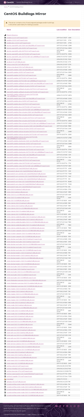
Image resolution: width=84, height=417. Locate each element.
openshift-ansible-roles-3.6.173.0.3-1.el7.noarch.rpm (23, 160)
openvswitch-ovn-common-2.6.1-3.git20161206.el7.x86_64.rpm (27, 176)
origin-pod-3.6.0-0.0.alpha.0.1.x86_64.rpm (20, 316)
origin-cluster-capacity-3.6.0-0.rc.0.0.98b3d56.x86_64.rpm (25, 230)
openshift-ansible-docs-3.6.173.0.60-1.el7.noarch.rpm (24, 107)
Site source (40, 414)
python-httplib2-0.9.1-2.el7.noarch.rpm (19, 368)
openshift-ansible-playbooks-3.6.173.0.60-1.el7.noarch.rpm (25, 149)
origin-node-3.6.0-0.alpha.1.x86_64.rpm (19, 305)
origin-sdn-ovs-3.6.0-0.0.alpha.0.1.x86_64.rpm (21, 330)
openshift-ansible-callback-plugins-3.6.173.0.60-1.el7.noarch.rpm (27, 92)
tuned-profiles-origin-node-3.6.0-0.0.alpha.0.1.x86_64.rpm (25, 384)
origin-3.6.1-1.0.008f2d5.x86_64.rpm (18, 200)
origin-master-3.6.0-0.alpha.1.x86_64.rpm (20, 291)
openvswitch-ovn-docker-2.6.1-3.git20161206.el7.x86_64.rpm (26, 179)
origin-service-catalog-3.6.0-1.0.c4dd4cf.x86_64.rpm (23, 347)
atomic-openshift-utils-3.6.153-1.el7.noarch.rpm (22, 48)
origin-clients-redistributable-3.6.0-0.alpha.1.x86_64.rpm (25, 219)
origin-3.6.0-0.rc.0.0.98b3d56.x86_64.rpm (20, 194)
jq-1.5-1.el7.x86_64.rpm (14, 59)
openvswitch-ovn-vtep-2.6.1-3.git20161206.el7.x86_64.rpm (25, 184)
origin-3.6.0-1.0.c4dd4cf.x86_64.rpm (18, 197)
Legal (28, 414)
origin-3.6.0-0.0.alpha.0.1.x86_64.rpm (18, 189)
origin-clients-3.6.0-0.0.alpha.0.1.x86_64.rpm (21, 203)
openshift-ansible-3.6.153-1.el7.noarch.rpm (20, 72)
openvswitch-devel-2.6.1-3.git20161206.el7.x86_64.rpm (24, 171)
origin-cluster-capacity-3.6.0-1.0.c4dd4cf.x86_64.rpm (24, 233)
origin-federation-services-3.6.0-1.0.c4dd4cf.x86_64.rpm (24, 283)
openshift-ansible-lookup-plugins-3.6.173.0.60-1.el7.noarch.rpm (27, 134)
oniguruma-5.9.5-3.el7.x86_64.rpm (18, 64)
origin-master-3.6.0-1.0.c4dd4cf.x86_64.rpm (21, 297)
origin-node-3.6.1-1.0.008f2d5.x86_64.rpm (20, 313)
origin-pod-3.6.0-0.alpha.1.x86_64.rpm (19, 319)
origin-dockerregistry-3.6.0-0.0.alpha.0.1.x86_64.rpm (23, 253)
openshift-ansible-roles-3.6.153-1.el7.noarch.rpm (22, 157)
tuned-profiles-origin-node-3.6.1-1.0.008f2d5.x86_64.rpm (25, 395)
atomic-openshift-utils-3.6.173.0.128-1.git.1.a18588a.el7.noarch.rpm (28, 56)
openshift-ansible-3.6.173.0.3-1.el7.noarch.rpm (21, 75)
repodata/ (10, 379)
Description (76, 29)
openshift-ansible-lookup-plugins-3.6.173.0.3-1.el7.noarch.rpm (27, 131)
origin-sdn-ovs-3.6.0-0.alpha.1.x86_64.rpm (20, 332)
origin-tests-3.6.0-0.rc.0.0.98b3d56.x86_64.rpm (22, 357)
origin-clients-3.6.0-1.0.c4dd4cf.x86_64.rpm (20, 211)
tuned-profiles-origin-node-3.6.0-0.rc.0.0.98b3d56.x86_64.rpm (27, 389)
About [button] (76, 2)
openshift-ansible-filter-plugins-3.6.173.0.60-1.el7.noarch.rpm (26, 121)
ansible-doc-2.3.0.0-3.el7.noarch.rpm (19, 43)
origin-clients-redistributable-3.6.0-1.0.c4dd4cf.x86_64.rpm (26, 225)
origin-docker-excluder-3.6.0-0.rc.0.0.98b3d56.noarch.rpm (26, 244)
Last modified (62, 29)
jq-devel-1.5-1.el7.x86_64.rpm (16, 62)
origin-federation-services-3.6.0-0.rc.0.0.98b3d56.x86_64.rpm (26, 280)
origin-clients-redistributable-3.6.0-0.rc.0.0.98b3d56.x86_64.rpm (27, 222)
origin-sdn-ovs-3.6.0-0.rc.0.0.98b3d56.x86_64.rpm (23, 335)
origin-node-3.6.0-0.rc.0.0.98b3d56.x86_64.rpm (22, 308)
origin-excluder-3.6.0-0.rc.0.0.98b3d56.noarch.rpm (23, 272)
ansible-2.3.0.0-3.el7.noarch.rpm (17, 40)
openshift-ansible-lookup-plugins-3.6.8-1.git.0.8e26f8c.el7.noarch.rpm (29, 126)
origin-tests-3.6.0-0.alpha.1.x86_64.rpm (19, 355)
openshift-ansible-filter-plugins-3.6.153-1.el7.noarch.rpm (25, 115)
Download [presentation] (68, 2)
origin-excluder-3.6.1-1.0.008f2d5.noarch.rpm (21, 278)
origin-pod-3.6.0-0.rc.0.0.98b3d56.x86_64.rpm (21, 321)
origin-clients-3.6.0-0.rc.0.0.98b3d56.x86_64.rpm (22, 208)
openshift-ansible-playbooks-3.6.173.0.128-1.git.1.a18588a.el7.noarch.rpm (30, 152)
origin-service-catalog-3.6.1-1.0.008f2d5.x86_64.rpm (23, 349)
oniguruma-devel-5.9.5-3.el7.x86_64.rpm (20, 67)
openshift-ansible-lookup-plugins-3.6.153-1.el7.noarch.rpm (26, 128)
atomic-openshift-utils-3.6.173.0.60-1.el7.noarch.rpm (23, 54)
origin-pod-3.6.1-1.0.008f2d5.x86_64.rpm (20, 327)
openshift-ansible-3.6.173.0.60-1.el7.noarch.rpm (22, 78)
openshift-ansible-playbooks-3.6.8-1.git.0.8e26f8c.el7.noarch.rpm (28, 141)
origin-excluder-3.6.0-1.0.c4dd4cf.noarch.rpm (21, 275)
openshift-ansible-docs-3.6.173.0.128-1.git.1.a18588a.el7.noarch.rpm (28, 109)
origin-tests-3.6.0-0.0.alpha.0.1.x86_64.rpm (20, 352)
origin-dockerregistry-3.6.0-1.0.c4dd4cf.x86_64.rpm (23, 261)
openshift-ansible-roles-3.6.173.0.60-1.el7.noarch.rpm (24, 163)
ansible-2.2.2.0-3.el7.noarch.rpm (17, 38)
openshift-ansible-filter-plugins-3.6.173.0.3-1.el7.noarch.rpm (26, 118)
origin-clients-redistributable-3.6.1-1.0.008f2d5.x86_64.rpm (26, 228)
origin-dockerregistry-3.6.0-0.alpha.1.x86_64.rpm (22, 255)
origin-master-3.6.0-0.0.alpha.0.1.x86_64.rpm (21, 289)
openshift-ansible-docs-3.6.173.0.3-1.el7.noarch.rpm (23, 104)
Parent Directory (12, 35)
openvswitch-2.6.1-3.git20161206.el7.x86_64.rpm (22, 168)
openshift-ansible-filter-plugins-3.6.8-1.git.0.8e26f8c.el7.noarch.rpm (29, 112)
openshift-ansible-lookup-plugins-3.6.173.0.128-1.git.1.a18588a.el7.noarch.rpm (22, 137)
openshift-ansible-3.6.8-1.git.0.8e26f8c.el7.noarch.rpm (24, 70)
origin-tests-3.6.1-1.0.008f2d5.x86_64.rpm (20, 363)
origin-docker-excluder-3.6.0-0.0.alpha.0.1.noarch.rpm (24, 239)
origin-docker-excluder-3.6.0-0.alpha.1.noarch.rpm (23, 242)
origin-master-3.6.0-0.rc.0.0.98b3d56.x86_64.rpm (22, 294)
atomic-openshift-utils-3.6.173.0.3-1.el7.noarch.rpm (23, 51)
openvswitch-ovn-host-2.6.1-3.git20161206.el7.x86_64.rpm (25, 181)
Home (6, 7)
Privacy (34, 414)
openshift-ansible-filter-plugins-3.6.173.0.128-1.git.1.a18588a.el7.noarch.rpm (31, 123)
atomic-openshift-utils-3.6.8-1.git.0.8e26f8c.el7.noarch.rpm (26, 45)
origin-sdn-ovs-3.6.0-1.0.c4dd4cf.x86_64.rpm (21, 338)
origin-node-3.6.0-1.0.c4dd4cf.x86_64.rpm (20, 311)
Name (9, 29)
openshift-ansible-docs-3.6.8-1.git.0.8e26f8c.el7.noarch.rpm (26, 98)
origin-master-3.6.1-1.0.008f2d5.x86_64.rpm (21, 300)
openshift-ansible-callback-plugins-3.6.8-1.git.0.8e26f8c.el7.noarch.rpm (30, 83)
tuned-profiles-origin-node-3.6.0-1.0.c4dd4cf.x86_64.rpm (25, 392)
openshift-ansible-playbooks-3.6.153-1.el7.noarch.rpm (24, 143)
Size (69, 29)
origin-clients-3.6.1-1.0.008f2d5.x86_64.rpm (20, 214)
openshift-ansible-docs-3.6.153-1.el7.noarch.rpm (22, 101)
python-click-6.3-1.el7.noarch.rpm (18, 366)
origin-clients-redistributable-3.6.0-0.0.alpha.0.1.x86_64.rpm (26, 217)
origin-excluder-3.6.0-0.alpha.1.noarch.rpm (20, 269)
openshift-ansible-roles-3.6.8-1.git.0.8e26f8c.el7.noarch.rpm (26, 155)
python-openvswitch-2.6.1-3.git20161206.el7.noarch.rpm (25, 374)
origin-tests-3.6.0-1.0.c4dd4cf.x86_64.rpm (20, 360)
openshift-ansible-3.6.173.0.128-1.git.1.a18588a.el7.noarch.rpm (26, 81)
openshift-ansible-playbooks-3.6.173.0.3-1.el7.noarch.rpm (25, 146)
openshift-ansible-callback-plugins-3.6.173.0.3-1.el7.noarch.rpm (27, 89)
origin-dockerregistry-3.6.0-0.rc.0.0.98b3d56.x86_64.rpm (25, 258)
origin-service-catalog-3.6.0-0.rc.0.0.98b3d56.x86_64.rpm (25, 344)
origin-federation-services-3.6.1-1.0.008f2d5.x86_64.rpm (24, 286)
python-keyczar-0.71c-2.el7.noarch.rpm (19, 371)
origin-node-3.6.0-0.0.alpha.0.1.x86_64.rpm (20, 302)
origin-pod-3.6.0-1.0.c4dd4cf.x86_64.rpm (20, 324)
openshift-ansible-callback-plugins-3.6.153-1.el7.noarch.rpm (26, 86)
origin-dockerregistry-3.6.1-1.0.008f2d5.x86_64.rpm (23, 264)
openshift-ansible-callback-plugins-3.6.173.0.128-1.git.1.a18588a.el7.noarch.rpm (22, 95)
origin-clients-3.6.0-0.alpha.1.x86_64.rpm (20, 206)
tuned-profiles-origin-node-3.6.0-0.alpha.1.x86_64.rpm (24, 387)
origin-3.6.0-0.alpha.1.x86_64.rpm (17, 192)
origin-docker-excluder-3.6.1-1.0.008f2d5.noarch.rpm (24, 250)
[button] (56, 408)
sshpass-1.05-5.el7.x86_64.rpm (16, 382)
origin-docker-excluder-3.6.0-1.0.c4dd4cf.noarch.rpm (24, 247)
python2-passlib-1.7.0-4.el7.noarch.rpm (19, 376)
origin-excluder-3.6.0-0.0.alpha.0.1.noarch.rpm (22, 266)
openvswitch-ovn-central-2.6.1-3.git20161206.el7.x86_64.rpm (26, 174)
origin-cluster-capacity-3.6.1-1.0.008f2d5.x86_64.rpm (23, 236)
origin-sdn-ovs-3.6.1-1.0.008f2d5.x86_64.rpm (21, 341)
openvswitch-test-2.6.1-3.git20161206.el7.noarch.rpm (24, 187)
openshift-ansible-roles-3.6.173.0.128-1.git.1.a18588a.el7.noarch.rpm (28, 166)
